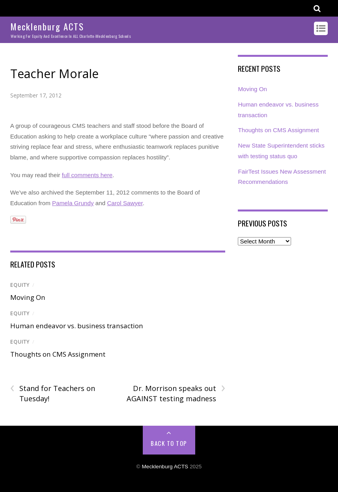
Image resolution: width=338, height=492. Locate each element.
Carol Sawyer (124, 203)
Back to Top (169, 443)
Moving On (27, 297)
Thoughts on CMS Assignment (57, 354)
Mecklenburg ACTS (165, 467)
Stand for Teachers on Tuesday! (52, 393)
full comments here (87, 175)
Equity (20, 285)
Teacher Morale (54, 73)
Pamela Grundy (73, 203)
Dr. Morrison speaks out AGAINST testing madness (176, 393)
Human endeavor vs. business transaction (76, 325)
